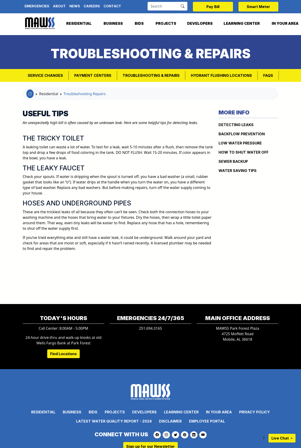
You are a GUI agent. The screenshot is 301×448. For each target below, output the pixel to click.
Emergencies (37, 6)
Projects (166, 23)
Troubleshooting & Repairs (151, 75)
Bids (139, 23)
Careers (92, 6)
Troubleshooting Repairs (85, 93)
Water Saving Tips (238, 170)
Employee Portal (207, 421)
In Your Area (219, 412)
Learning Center (242, 23)
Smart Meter (258, 6)
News (74, 6)
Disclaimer (170, 421)
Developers (200, 23)
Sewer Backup (233, 161)
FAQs (268, 75)
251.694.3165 (150, 328)
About (59, 6)
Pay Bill (212, 6)
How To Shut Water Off (243, 152)
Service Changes (45, 75)
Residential (79, 23)
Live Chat (280, 438)
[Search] (163, 6)
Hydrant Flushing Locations (221, 75)
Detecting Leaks (236, 124)
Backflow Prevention (242, 134)
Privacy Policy (254, 412)
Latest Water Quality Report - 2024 (114, 421)
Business (113, 23)
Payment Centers (92, 75)
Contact (112, 6)
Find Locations (63, 353)
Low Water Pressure (240, 143)
